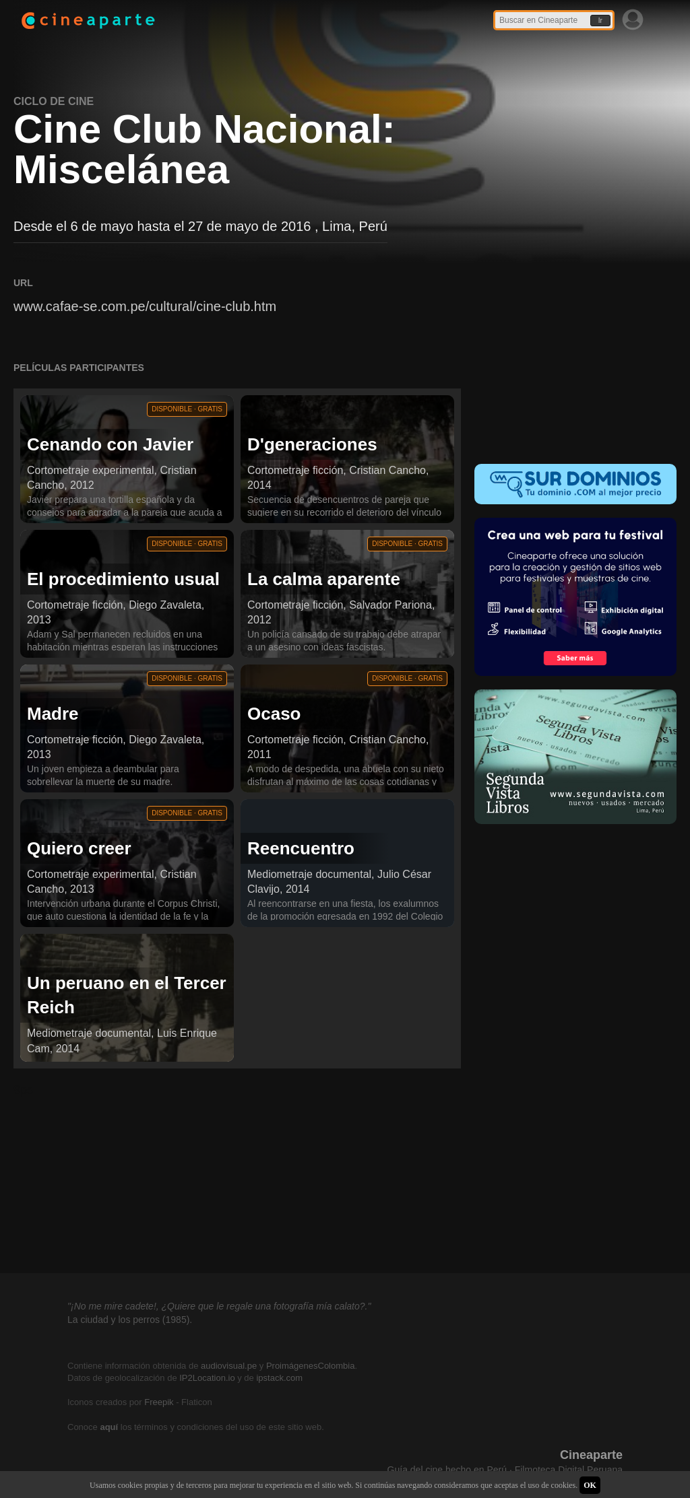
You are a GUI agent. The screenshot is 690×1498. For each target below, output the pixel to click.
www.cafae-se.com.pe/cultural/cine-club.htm (144, 306)
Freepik (158, 1402)
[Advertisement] (575, 361)
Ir (600, 20)
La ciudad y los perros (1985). (129, 1319)
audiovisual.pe (229, 1366)
